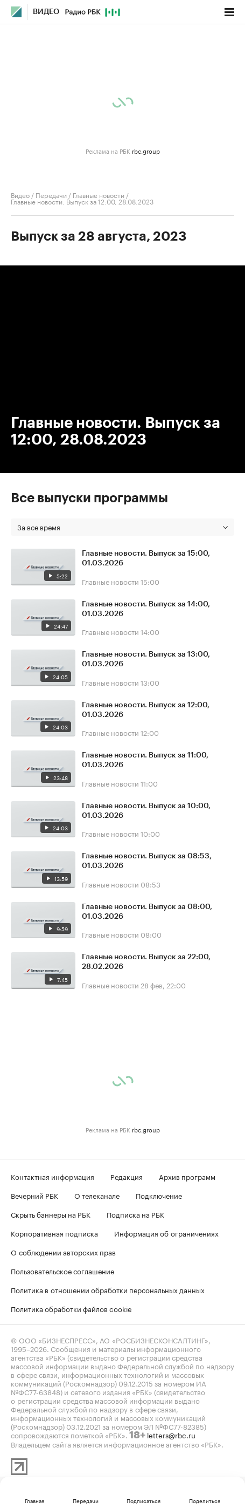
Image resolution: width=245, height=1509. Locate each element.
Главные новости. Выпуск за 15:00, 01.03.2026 (146, 558)
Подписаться (143, 1500)
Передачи (51, 194)
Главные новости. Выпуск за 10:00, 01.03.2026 (146, 811)
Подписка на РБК (135, 1213)
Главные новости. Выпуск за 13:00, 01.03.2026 (146, 659)
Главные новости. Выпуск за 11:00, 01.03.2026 (145, 760)
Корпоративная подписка (54, 1232)
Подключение (159, 1195)
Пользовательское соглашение (62, 1270)
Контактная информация (52, 1176)
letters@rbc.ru (171, 1434)
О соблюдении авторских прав (63, 1251)
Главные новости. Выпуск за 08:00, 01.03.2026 (147, 911)
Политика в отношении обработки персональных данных (108, 1289)
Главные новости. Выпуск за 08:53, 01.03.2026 (147, 861)
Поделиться (204, 1500)
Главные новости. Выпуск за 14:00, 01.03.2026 (146, 609)
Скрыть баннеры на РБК (50, 1213)
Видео (46, 12)
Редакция (126, 1176)
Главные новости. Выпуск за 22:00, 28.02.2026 (146, 962)
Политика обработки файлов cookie (71, 1308)
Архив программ (187, 1176)
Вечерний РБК (34, 1195)
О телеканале (97, 1195)
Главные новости (98, 194)
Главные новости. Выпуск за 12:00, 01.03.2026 (145, 710)
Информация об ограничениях (166, 1232)
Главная (34, 1500)
